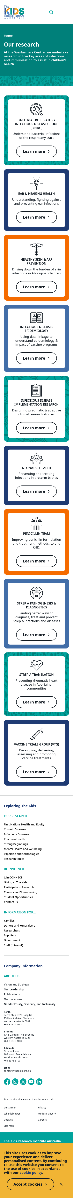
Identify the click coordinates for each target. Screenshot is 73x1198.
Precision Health (14, 839)
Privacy (42, 1107)
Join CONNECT (13, 877)
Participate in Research (19, 887)
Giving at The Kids (15, 882)
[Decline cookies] (61, 1184)
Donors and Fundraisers (19, 925)
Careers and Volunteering (20, 892)
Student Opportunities (18, 897)
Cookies (8, 1119)
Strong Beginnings (16, 844)
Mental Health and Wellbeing (23, 849)
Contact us (11, 902)
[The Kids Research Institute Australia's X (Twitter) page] (23, 1081)
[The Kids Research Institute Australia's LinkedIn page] (39, 1081)
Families (9, 920)
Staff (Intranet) (13, 945)
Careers (42, 1119)
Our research (15, 816)
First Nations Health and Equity (24, 824)
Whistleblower (12, 1113)
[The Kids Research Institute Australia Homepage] (14, 12)
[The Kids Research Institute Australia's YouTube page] (31, 1081)
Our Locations (13, 999)
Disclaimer (10, 1107)
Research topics (14, 859)
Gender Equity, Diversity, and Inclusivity (29, 1004)
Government (12, 940)
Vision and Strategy (16, 984)
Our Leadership (14, 989)
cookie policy (31, 1172)
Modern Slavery (47, 1113)
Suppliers (10, 935)
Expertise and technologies (21, 854)
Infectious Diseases (16, 834)
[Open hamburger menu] (64, 12)
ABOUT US (11, 976)
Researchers (12, 930)
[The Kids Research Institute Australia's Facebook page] (7, 1081)
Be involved (14, 869)
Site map (9, 1125)
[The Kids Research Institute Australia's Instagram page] (15, 1081)
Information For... (20, 912)
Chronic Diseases (15, 829)
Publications (12, 994)
